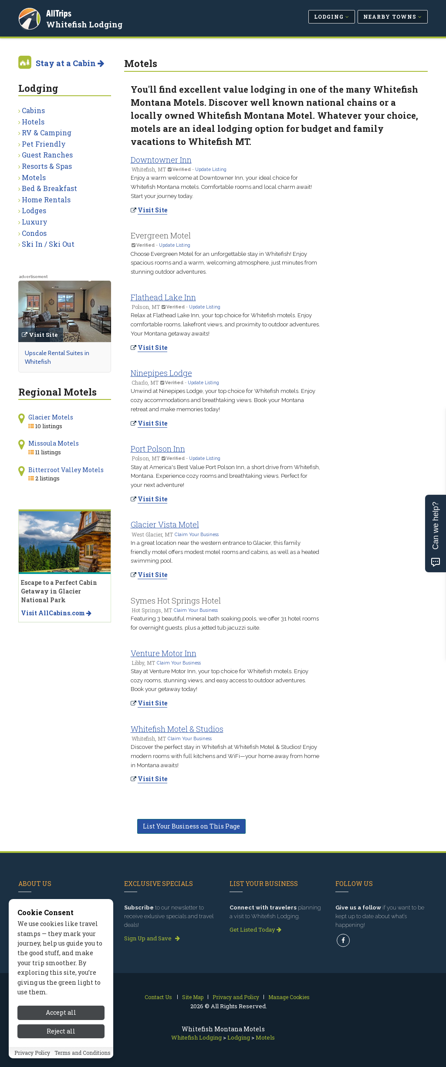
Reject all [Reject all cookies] (61, 1031)
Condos (34, 233)
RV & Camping (46, 132)
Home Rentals (46, 199)
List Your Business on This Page (191, 826)
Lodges (34, 210)
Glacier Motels (50, 417)
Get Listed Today (255, 929)
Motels (34, 177)
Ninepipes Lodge (161, 373)
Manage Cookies (289, 996)
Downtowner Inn (161, 159)
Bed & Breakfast (49, 188)
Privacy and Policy (236, 996)
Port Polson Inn (158, 448)
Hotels (33, 121)
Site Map (192, 996)
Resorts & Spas (47, 166)
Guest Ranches (47, 154)
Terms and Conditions (82, 1052)
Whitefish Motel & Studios (177, 729)
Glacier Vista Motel (165, 524)
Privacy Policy (32, 1052)
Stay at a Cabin (70, 63)
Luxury (34, 221)
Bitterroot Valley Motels (66, 470)
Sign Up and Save (152, 938)
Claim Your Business (197, 534)
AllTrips (59, 12)
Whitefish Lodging (85, 23)
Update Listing (210, 169)
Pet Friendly (44, 143)
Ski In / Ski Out (48, 243)
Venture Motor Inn (163, 653)
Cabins (33, 110)
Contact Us (158, 996)
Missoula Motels (53, 443)
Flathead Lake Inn (163, 297)
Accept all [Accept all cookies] (61, 1012)
